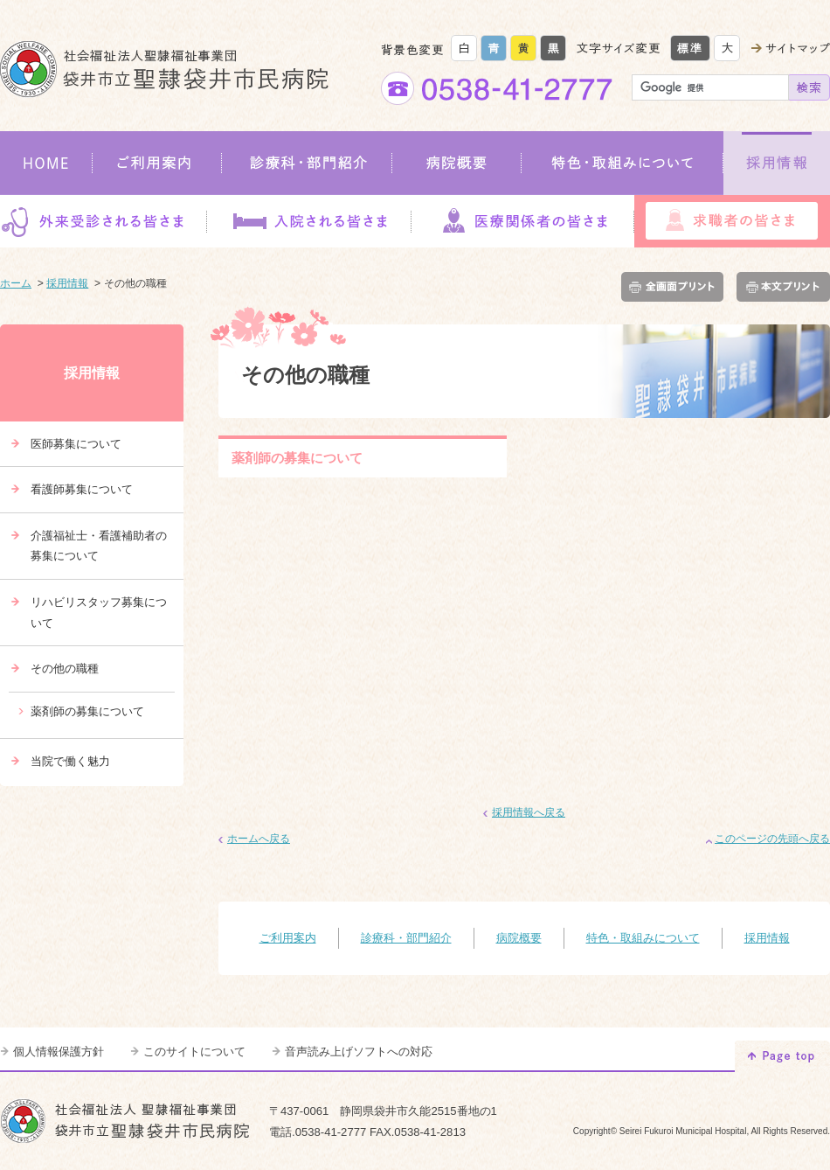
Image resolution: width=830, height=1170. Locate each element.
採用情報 (776, 163)
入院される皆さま (308, 221)
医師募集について (76, 443)
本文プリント (780, 287)
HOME (46, 163)
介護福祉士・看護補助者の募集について (99, 546)
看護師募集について (82, 489)
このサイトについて (194, 1051)
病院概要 (457, 163)
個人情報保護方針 (58, 1051)
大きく (727, 48)
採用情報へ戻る (528, 812)
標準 (690, 48)
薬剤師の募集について (297, 457)
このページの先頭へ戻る (772, 838)
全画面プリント (675, 287)
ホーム (15, 283)
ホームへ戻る (258, 838)
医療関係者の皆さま (522, 221)
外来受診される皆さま (103, 221)
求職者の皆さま (732, 221)
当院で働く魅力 (70, 761)
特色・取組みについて (622, 163)
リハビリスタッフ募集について (99, 612)
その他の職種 (65, 668)
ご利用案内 (157, 163)
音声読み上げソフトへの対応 (358, 1051)
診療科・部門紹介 (307, 163)
